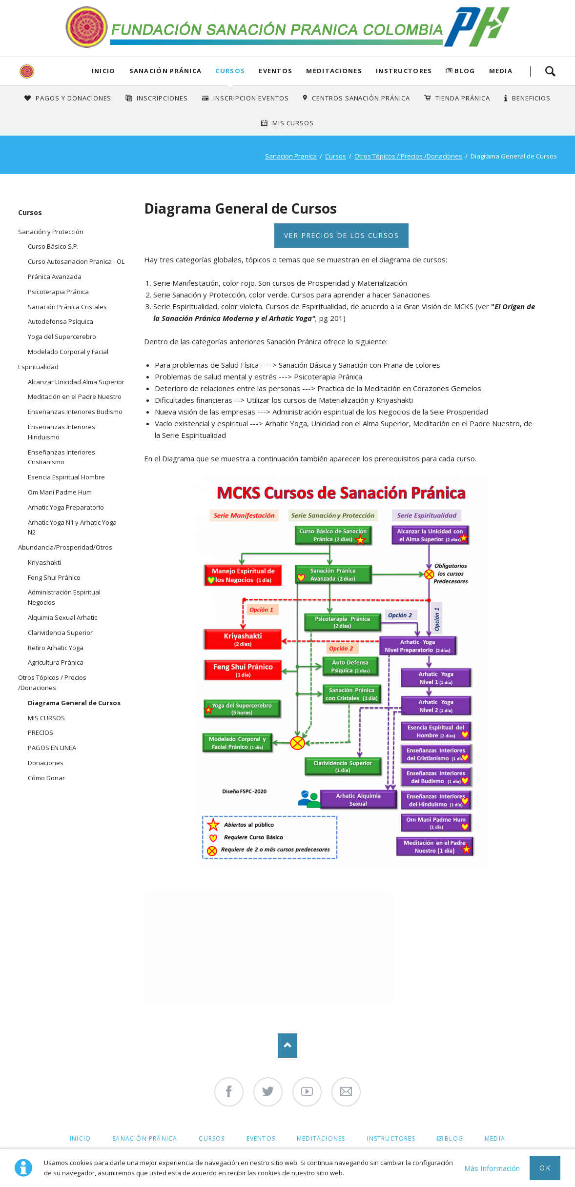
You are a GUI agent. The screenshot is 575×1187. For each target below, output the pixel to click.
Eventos (275, 70)
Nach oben (287, 1045)
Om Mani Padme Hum (60, 492)
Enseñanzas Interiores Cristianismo (61, 457)
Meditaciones (334, 70)
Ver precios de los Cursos (341, 235)
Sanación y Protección (50, 231)
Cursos (230, 70)
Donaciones (45, 762)
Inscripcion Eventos (251, 98)
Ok (545, 1167)
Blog (464, 70)
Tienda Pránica (462, 98)
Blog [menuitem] (454, 1138)
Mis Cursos (293, 123)
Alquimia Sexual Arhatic (62, 617)
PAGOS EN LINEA (52, 747)
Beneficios (531, 98)
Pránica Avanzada (55, 276)
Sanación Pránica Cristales (67, 306)
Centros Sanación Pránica (361, 98)
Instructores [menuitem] (391, 1138)
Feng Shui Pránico (54, 577)
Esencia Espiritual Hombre (66, 477)
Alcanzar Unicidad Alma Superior (76, 381)
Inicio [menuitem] (80, 1138)
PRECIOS (40, 732)
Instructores (404, 70)
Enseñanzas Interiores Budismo (75, 411)
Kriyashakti (44, 562)
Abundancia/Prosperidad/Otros (65, 547)
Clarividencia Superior (60, 632)
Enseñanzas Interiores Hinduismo (61, 431)
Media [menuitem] (495, 1138)
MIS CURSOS (46, 717)
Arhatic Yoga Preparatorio (66, 507)
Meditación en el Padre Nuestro (75, 396)
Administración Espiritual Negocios (64, 597)
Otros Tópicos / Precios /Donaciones (408, 156)
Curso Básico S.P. (53, 246)
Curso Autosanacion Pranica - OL (76, 261)
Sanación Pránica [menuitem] (144, 1138)
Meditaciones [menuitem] (321, 1138)
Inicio (104, 70)
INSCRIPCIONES (162, 98)
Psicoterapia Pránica (58, 291)
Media (501, 70)
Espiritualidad (38, 366)
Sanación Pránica (165, 70)
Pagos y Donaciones (74, 98)
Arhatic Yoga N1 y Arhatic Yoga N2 (72, 527)
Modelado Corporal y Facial (68, 351)
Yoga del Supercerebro (62, 336)
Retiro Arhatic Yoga (55, 647)
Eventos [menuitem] (260, 1138)
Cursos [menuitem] (212, 1138)
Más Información (492, 1168)
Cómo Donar (46, 777)
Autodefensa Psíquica (60, 321)
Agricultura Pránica (55, 662)
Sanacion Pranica (291, 156)
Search (550, 71)
